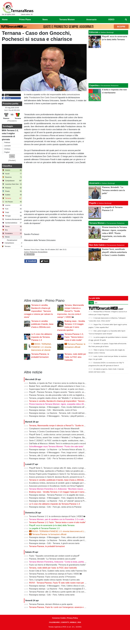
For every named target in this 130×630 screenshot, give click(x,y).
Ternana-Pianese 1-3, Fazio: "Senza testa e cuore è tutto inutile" (74, 337)
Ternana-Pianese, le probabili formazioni (47, 546)
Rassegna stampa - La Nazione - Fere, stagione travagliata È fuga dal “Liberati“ (64, 589)
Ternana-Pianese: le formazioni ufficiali (47, 534)
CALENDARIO (54, 622)
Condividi (30, 261)
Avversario (94, 183)
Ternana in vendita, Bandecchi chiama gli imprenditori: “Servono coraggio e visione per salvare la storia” (38, 311)
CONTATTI (65, 622)
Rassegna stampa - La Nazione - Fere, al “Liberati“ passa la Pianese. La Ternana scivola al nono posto (74, 501)
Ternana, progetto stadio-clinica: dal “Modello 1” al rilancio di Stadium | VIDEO (63, 398)
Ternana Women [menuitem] (67, 19)
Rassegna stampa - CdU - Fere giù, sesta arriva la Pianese (55, 507)
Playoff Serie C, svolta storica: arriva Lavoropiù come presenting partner (61, 434)
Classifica (7, 166)
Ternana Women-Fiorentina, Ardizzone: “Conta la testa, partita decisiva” (60, 562)
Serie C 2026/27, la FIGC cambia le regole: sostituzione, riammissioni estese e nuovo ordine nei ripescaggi (76, 440)
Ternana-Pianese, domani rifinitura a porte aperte (50, 604)
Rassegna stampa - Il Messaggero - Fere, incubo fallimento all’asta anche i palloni (65, 407)
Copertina (94, 85)
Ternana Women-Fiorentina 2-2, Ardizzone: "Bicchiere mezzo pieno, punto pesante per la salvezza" (73, 489)
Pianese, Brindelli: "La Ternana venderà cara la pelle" (52, 559)
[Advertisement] (108, 140)
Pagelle (92, 203)
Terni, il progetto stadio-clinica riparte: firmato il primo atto (54, 580)
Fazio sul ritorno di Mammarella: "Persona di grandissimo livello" (57, 565)
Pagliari (7, 152)
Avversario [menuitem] (91, 19)
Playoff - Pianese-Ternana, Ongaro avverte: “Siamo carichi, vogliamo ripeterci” (63, 392)
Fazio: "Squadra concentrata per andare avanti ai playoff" (54, 556)
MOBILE (73, 622)
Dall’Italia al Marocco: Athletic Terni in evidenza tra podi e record (57, 443)
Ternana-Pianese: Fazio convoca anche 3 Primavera (52, 577)
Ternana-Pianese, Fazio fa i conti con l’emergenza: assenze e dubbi (59, 607)
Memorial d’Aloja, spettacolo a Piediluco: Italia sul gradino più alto (58, 471)
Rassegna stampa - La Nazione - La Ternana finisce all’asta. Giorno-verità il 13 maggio (67, 449)
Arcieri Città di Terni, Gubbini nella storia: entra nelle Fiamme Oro (58, 571)
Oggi (91, 303)
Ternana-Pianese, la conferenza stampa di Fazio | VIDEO (54, 574)
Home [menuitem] (5, 19)
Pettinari (7, 142)
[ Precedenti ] (12, 121)
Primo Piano (35, 249)
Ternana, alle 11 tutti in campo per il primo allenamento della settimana (60, 455)
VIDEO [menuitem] (111, 19)
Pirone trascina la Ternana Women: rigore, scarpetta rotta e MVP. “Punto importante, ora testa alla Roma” (75, 404)
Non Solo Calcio (97, 245)
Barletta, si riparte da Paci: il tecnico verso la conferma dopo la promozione (62, 383)
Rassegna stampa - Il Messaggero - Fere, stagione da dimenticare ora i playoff (64, 498)
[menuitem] (126, 20)
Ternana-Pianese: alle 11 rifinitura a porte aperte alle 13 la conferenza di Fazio (63, 592)
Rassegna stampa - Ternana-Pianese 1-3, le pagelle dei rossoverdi (58, 495)
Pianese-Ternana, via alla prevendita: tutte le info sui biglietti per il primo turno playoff (66, 395)
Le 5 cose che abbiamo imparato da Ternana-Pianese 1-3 (41, 337)
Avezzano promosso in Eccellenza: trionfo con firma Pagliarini (56, 486)
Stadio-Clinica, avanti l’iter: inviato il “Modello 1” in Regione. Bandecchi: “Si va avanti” (66, 437)
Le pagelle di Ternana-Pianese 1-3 (44, 528)
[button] (12, 156)
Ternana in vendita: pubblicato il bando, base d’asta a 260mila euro (42, 324)
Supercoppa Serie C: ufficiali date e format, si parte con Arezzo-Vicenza (60, 389)
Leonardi (7, 146)
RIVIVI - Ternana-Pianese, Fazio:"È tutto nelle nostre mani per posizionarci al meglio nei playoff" (71, 583)
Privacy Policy (72, 618)
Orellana (7, 149)
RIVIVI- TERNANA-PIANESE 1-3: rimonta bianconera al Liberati (41, 347)
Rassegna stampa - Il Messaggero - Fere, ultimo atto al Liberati (57, 537)
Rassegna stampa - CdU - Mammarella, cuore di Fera (53, 410)
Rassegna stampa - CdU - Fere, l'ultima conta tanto (52, 595)
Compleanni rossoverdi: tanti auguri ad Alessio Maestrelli (54, 428)
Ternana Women (97, 223)
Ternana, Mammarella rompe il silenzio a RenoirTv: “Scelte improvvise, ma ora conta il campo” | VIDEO (70, 311)
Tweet (44, 261)
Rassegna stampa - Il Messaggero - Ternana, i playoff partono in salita (60, 416)
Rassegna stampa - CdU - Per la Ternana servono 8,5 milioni (56, 458)
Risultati (12, 160)
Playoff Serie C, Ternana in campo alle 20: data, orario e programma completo (63, 468)
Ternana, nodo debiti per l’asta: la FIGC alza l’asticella (75, 357)
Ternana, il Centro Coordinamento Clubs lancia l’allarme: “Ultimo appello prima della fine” (68, 431)
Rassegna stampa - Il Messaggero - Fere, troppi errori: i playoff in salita (60, 452)
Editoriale (93, 32)
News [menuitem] (45, 19)
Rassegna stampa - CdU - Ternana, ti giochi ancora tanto (54, 543)
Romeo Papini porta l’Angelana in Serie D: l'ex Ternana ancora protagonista (62, 474)
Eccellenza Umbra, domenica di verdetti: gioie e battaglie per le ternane (60, 483)
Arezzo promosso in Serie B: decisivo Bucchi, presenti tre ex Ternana (59, 477)
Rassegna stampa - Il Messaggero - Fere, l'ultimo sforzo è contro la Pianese (62, 586)
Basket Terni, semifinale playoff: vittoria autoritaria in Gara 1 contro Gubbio (62, 386)
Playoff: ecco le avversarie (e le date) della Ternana (51, 525)
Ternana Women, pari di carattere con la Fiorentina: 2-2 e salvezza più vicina (63, 519)
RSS (79, 622)
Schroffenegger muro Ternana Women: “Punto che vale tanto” (56, 446)
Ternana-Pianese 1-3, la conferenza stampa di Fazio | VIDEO (56, 516)
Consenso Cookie (59, 618)
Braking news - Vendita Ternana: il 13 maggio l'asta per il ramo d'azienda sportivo (65, 492)
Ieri (96, 303)
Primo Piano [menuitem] (25, 19)
